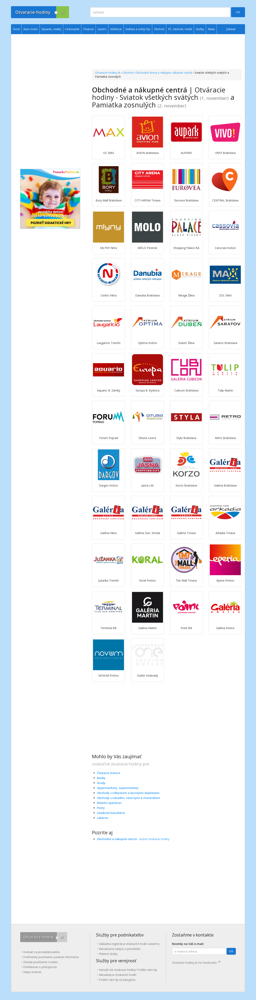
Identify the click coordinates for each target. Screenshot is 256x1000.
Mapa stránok (32, 972)
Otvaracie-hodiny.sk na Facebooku (196, 962)
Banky (101, 778)
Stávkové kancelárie (111, 813)
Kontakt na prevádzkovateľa (41, 952)
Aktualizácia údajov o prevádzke (119, 949)
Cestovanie (72, 29)
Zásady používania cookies (40, 962)
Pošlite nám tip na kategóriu (117, 980)
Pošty (101, 808)
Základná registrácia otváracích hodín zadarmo (129, 944)
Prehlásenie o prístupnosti (40, 967)
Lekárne (102, 818)
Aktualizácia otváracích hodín (117, 975)
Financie (88, 29)
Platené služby (108, 954)
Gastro (102, 29)
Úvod (16, 29)
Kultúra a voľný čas (138, 29)
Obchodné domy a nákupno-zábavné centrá (163, 72)
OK (238, 12)
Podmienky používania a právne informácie (51, 957)
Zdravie (231, 29)
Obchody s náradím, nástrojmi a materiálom (128, 798)
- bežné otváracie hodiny (133, 839)
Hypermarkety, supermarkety (118, 788)
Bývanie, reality (51, 29)
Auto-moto (30, 29)
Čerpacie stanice (108, 773)
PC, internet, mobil (180, 29)
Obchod (128, 72)
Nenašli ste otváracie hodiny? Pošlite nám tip (128, 970)
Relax (211, 29)
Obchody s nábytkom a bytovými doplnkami (128, 793)
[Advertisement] (167, 52)
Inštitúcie (116, 29)
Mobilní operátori (109, 803)
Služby (200, 29)
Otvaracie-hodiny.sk (107, 72)
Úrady (101, 783)
